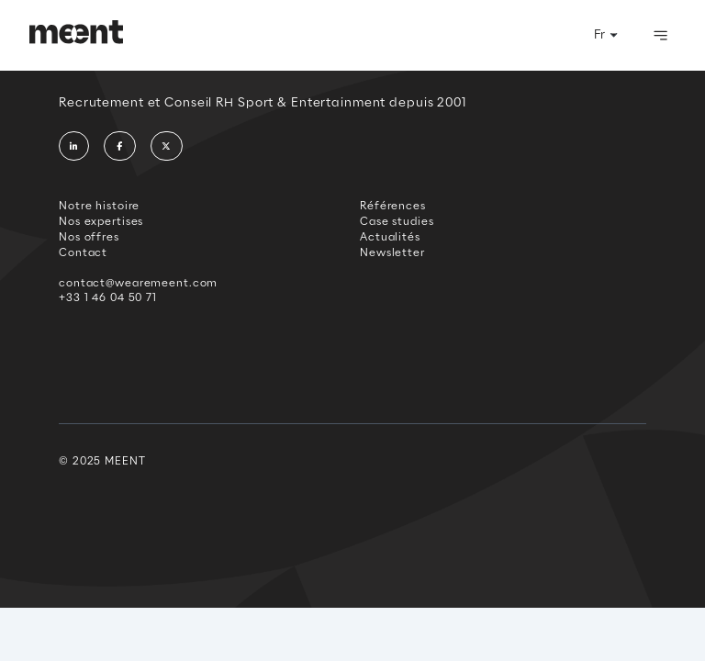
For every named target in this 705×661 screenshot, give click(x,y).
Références (393, 205)
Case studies (397, 221)
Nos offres (89, 236)
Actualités (390, 236)
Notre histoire (99, 205)
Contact (83, 252)
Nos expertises (101, 221)
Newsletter (392, 252)
